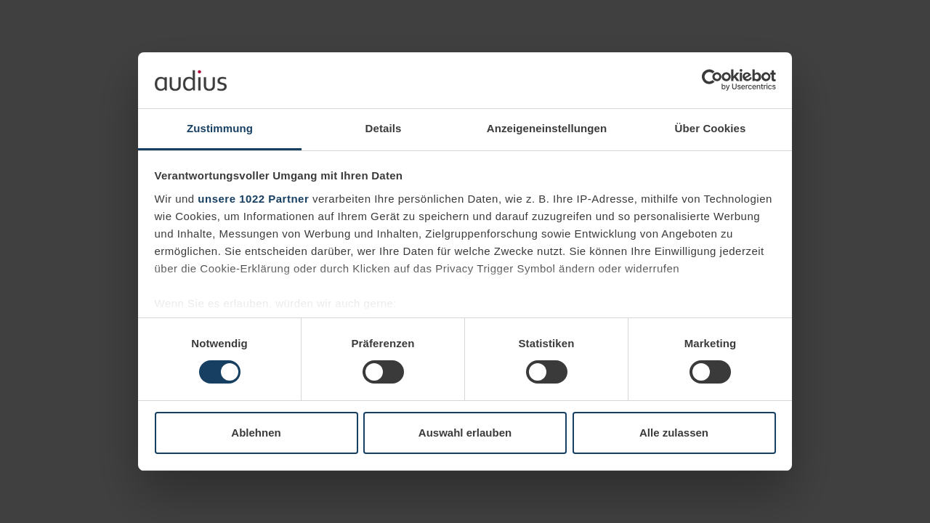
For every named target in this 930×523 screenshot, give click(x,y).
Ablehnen (255, 432)
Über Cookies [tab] (710, 128)
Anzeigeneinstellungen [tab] (547, 128)
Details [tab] (383, 128)
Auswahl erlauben (465, 432)
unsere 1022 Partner (253, 198)
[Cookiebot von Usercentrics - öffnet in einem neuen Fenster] (712, 80)
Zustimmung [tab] (220, 128)
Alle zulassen (673, 432)
